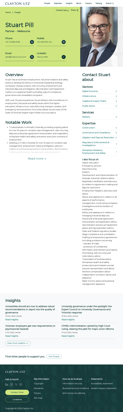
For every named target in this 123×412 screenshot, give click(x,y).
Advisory (100, 117)
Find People (54, 357)
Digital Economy (100, 91)
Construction (100, 127)
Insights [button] (69, 3)
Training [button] (98, 3)
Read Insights (11, 320)
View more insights (18, 343)
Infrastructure (100, 96)
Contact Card (62, 10)
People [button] (47, 3)
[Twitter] (17, 384)
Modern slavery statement (104, 388)
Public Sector (100, 106)
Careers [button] (88, 3)
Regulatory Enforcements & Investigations (100, 144)
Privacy (37, 393)
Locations (17, 399)
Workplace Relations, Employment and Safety (100, 151)
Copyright (38, 383)
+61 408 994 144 (44, 42)
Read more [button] (37, 159)
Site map (38, 398)
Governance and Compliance (100, 132)
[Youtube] (21, 384)
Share (74, 10)
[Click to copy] (32, 42)
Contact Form (17, 392)
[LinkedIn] (7, 384)
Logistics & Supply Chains (100, 101)
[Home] (17, 3)
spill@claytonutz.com (15, 57)
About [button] (78, 3)
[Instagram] (12, 384)
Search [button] (110, 3)
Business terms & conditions (75, 388)
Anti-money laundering (73, 393)
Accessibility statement (102, 383)
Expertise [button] (58, 3)
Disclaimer (39, 388)
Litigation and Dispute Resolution (100, 137)
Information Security (72, 383)
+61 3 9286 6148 (12, 42)
